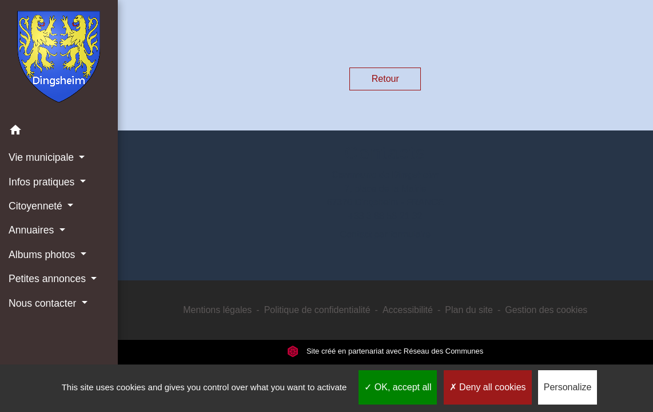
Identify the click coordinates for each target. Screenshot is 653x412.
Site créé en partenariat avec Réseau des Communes (385, 351)
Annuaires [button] (33, 230)
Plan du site (469, 310)
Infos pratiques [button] (43, 182)
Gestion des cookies (546, 310)
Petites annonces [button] (49, 278)
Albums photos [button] (43, 254)
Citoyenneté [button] (37, 206)
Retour (385, 79)
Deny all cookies (487, 387)
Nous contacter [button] (44, 303)
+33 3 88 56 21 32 (385, 216)
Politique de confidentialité (317, 310)
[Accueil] (58, 59)
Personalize (568, 387)
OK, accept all (397, 387)
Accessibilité (408, 310)
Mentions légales (217, 310)
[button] (59, 131)
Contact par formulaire (385, 234)
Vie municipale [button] (43, 157)
